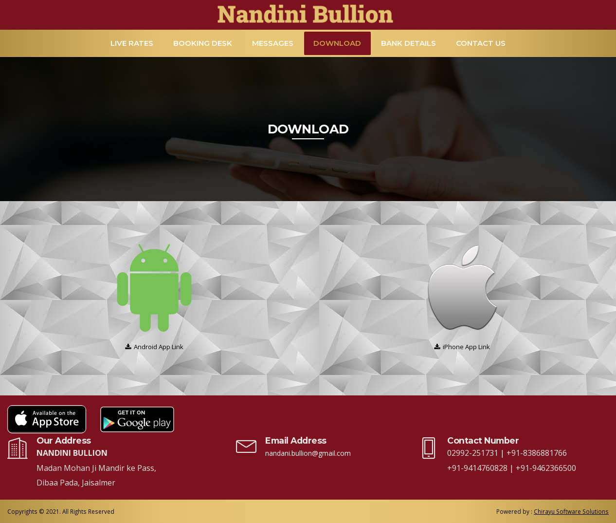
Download (337, 43)
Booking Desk (202, 43)
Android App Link (158, 346)
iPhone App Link (466, 346)
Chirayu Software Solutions (571, 511)
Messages (272, 43)
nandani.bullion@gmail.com (308, 453)
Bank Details (408, 43)
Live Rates (131, 43)
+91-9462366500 (546, 468)
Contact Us (481, 43)
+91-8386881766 (537, 453)
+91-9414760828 (478, 468)
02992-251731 (473, 453)
